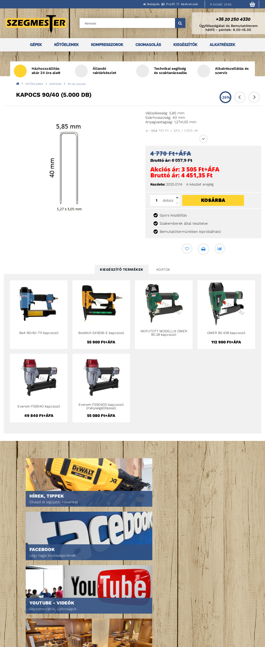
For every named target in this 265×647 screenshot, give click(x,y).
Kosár (71, 621)
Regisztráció (76, 607)
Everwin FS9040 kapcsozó (39, 406)
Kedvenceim (75, 628)
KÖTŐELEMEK (66, 45)
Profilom (73, 614)
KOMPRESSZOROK (107, 45)
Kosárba (213, 200)
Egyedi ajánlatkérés (26, 614)
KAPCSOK (55, 84)
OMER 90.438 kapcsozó (226, 333)
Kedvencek (186, 4)
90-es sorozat (77, 84)
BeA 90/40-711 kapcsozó (38, 333)
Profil (161, 4)
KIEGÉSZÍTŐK (185, 45)
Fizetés (128, 618)
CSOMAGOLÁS (148, 45)
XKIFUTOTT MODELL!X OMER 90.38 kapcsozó (163, 332)
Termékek (17, 607)
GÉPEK (36, 45)
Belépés (138, 4)
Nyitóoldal (18, 600)
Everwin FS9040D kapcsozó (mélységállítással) (101, 406)
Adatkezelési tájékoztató (143, 611)
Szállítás (130, 625)
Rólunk (16, 621)
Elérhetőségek (135, 632)
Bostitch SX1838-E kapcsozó (101, 333)
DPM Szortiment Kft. (194, 625)
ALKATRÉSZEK (222, 45)
